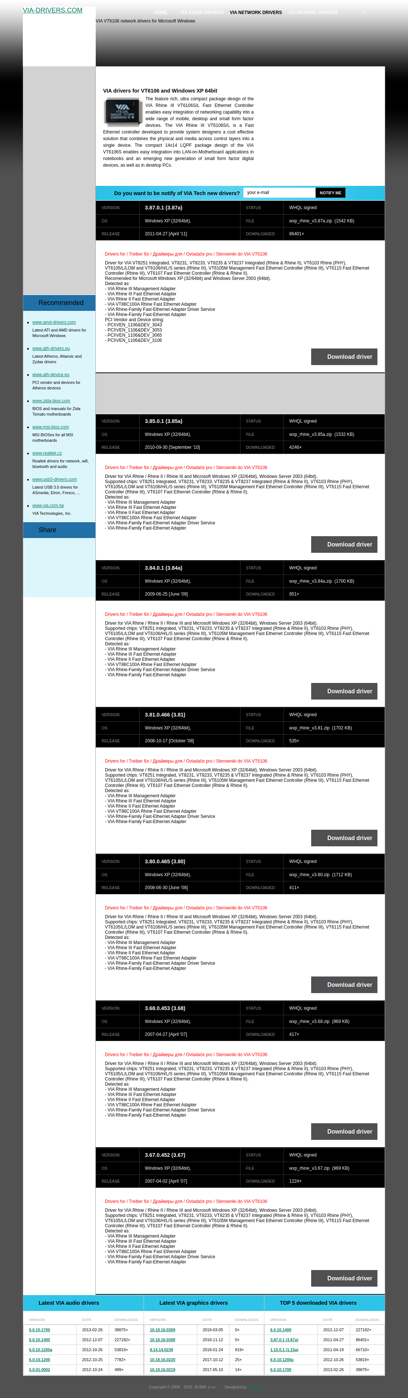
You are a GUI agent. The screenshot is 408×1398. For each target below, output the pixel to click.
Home (161, 12)
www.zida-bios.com (51, 400)
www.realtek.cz (47, 453)
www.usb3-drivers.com (54, 479)
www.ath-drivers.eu (51, 348)
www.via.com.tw (48, 505)
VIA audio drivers (202, 12)
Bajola (253, 1387)
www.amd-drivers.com (54, 322)
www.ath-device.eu (51, 374)
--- (364, 12)
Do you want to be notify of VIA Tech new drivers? (177, 193)
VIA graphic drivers (313, 12)
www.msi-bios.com (50, 427)
